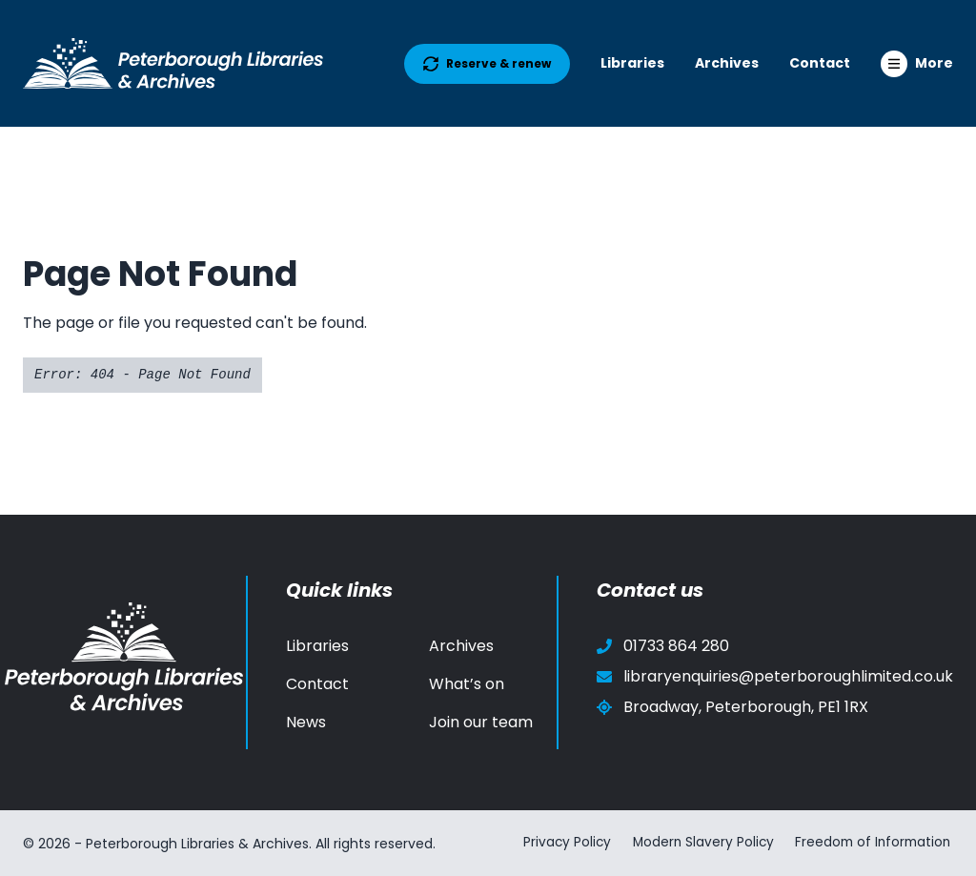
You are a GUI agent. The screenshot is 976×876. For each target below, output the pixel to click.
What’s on (466, 684)
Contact (819, 62)
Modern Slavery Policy (697, 842)
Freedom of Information (872, 842)
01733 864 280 (663, 646)
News (306, 722)
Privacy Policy (557, 842)
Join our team (481, 722)
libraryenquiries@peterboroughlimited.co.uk (775, 676)
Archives (727, 62)
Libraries (632, 62)
